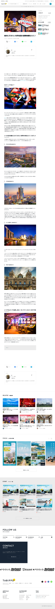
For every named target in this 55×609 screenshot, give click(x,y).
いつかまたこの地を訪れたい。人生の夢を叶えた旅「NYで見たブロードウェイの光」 (27, 410)
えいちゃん (10, 428)
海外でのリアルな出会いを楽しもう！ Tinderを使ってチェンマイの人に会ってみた (27, 426)
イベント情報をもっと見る (27, 518)
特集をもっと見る (26, 470)
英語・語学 (27, 597)
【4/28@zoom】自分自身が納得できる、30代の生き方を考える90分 (11, 495)
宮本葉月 (44, 428)
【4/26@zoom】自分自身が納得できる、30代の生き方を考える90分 (44, 495)
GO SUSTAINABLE (44, 28)
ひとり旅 (21, 424)
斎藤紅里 (27, 428)
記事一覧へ (13, 378)
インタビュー (43, 24)
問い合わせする (13, 556)
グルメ (27, 598)
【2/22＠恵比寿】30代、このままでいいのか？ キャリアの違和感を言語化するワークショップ (27, 509)
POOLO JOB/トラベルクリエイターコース (44, 15)
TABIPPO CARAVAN (6, 408)
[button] (51, 438)
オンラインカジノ (23, 80)
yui (11, 375)
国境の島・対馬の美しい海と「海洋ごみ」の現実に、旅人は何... (45, 30)
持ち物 (27, 596)
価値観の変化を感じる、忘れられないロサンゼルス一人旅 (44, 426)
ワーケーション (45, 18)
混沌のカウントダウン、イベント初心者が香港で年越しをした (10, 426)
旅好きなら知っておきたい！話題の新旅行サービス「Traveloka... (45, 34)
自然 (27, 599)
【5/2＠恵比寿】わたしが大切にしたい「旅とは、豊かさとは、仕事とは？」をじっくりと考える (10, 509)
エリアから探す (44, 32)
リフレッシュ (21, 599)
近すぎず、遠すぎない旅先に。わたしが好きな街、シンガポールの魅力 (44, 410)
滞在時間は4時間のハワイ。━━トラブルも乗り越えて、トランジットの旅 (10, 410)
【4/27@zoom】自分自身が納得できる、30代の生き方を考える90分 (27, 495)
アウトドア (21, 598)
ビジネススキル (21, 596)
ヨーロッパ (40, 18)
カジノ (7, 347)
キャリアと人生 (28, 595)
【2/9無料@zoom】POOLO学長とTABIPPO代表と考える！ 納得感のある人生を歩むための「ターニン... (44, 510)
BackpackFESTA (21, 597)
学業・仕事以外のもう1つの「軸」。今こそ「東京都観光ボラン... (45, 26)
